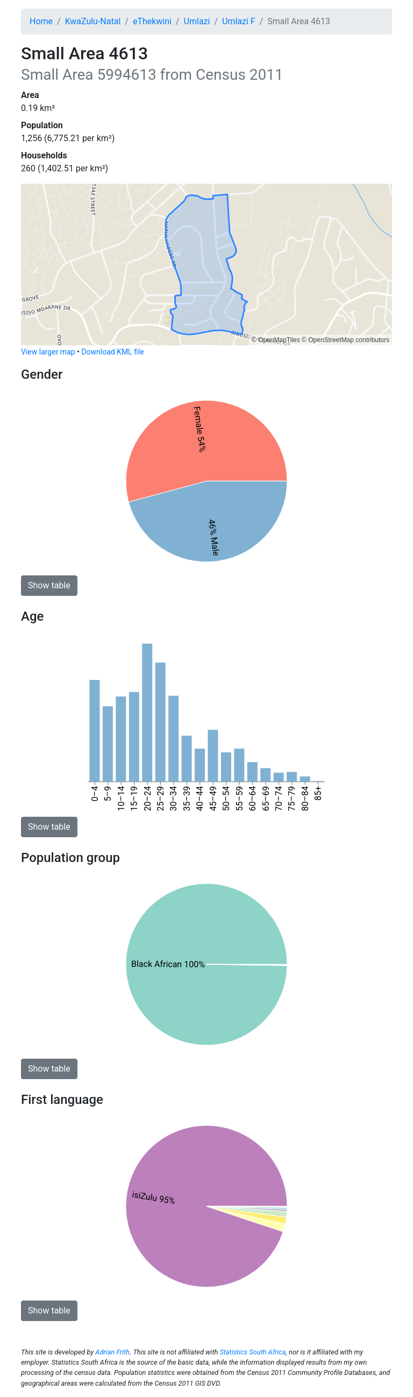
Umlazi (197, 21)
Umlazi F (238, 21)
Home (41, 21)
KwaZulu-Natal (93, 21)
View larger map (48, 351)
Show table (49, 585)
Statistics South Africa (252, 1352)
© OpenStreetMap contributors (345, 340)
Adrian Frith (112, 1352)
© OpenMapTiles (276, 340)
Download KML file (112, 351)
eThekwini (152, 21)
